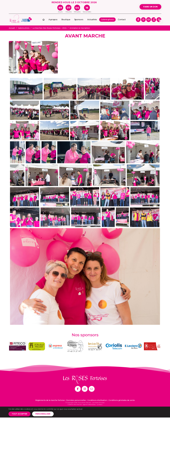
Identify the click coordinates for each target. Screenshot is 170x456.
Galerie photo (107, 19)
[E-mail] (91, 389)
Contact (122, 19)
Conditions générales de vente (122, 400)
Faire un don (150, 7)
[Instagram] (85, 389)
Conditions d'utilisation (97, 400)
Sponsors (78, 19)
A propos (53, 19)
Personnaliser (42, 414)
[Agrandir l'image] (33, 57)
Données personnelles (76, 400)
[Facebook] (78, 389)
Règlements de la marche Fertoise (50, 400)
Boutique (65, 19)
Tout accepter (19, 414)
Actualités (92, 19)
